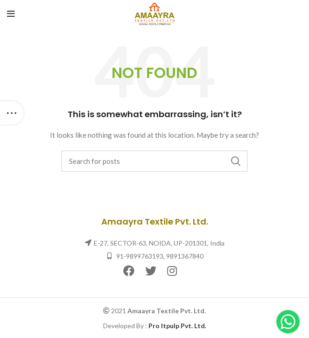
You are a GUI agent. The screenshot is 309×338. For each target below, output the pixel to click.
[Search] (154, 161)
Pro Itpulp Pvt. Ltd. (177, 326)
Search (235, 161)
